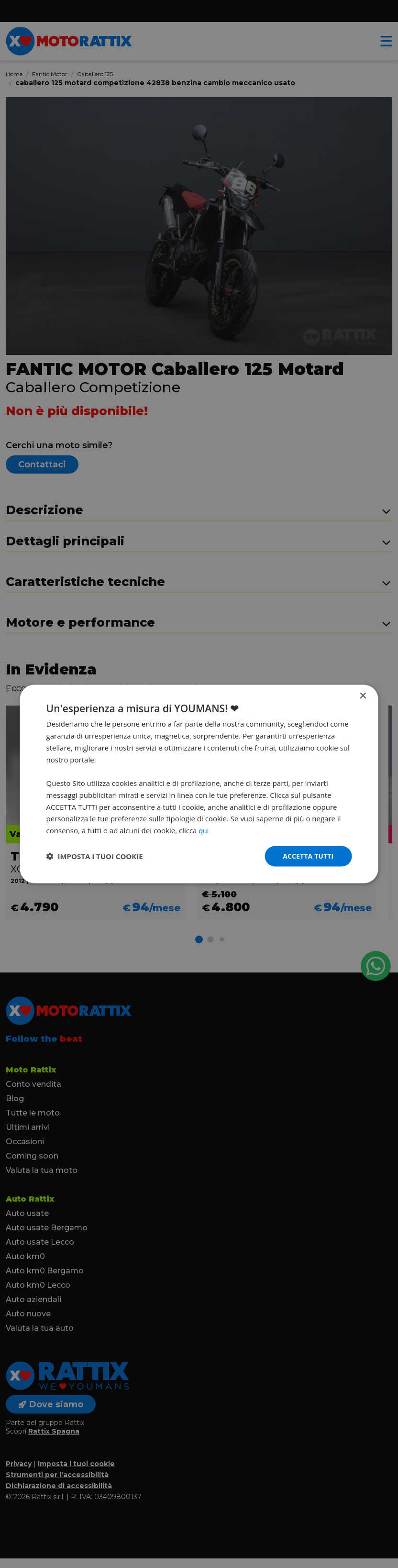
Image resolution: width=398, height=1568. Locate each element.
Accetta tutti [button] (307, 856)
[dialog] (199, 784)
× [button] (362, 695)
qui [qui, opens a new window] (204, 830)
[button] (94, 856)
